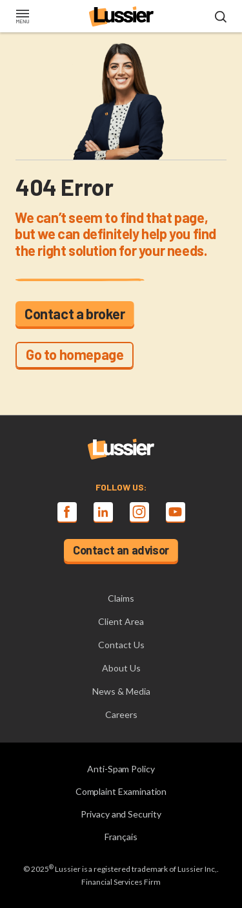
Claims (121, 598)
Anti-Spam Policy (121, 768)
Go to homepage (74, 354)
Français (121, 836)
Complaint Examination (121, 791)
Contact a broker (75, 313)
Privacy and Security (121, 813)
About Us (121, 667)
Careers (121, 714)
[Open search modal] (221, 17)
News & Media (121, 691)
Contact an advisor (121, 550)
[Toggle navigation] (22, 17)
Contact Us (121, 644)
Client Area (121, 621)
